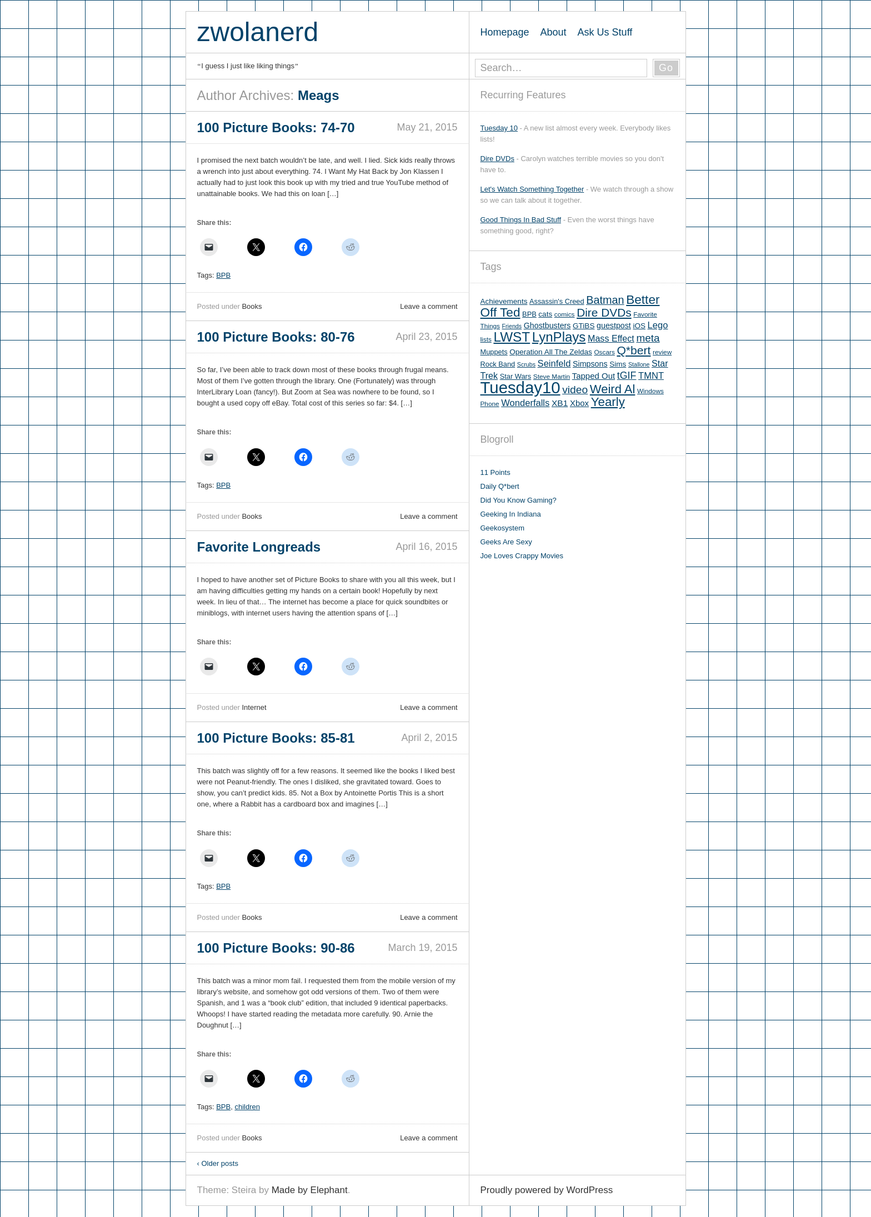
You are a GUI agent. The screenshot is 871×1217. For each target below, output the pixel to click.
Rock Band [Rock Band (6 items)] (497, 364)
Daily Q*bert (499, 486)
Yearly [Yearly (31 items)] (608, 402)
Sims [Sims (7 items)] (617, 364)
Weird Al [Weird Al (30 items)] (612, 389)
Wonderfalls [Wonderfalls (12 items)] (525, 403)
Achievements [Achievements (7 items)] (504, 301)
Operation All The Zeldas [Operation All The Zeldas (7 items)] (550, 352)
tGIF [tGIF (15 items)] (627, 375)
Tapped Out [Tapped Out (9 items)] (593, 375)
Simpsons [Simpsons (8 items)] (590, 363)
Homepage (504, 32)
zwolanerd (258, 32)
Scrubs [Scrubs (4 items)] (526, 364)
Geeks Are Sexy (506, 542)
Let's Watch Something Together (532, 189)
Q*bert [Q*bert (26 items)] (633, 350)
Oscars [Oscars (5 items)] (604, 352)
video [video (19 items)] (575, 389)
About (553, 32)
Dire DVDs (497, 158)
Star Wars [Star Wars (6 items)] (515, 376)
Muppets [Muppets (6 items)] (494, 352)
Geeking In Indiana (510, 514)
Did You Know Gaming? (518, 500)
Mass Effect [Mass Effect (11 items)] (611, 338)
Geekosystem (502, 528)
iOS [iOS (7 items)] (639, 326)
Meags (318, 95)
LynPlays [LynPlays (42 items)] (559, 336)
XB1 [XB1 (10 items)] (560, 403)
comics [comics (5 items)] (564, 314)
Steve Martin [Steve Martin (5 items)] (551, 376)
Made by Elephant (310, 1190)
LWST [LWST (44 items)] (511, 336)
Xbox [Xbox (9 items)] (579, 403)
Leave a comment (428, 306)
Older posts (217, 1163)
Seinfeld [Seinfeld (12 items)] (554, 363)
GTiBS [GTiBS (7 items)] (583, 326)
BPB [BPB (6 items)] (529, 314)
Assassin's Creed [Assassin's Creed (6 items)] (556, 301)
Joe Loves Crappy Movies (522, 556)
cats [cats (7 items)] (545, 314)
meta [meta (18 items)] (647, 338)
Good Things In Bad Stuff (521, 220)
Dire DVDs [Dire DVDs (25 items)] (604, 312)
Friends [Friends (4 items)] (512, 326)
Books (252, 306)
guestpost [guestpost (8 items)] (614, 325)
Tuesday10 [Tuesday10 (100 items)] (520, 387)
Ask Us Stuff (605, 32)
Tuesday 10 (499, 128)
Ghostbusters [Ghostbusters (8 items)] (547, 325)
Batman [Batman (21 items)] (605, 300)
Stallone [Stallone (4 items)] (639, 364)
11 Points (495, 472)
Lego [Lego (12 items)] (658, 325)
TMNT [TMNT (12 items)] (651, 375)
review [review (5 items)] (662, 352)
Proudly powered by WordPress (546, 1190)
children (247, 1107)
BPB (223, 275)
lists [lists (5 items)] (486, 339)
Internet (254, 707)
